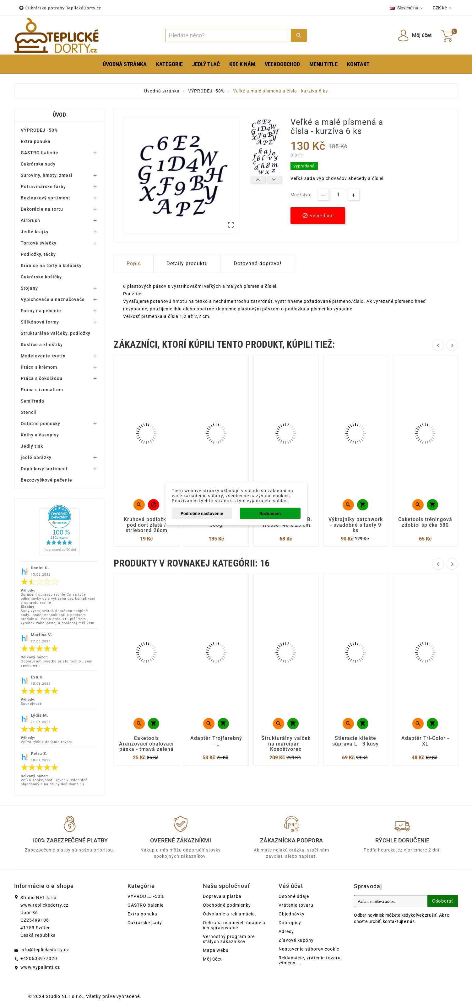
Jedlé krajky (35, 231)
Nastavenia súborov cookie (309, 949)
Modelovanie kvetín (43, 355)
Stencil (29, 412)
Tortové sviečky (39, 242)
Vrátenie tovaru (296, 905)
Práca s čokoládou (41, 378)
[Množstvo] (338, 194)
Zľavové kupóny (296, 940)
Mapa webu (216, 950)
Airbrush (30, 220)
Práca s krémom (39, 367)
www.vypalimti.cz (40, 967)
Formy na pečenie (41, 310)
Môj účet (212, 959)
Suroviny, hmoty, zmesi (47, 175)
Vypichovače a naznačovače (53, 299)
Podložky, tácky (38, 254)
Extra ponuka (36, 141)
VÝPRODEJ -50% (39, 130)
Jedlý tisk (32, 446)
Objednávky (292, 913)
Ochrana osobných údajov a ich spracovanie (234, 925)
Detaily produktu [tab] (187, 263)
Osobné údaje (294, 896)
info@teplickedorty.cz (44, 949)
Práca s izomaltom (42, 389)
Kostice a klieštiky (42, 344)
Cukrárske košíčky (41, 276)
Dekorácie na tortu (42, 209)
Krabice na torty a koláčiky (51, 265)
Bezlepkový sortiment (45, 197)
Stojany (29, 288)
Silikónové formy (40, 321)
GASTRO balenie (39, 152)
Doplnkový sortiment (44, 468)
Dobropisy (290, 922)
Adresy (286, 931)
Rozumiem (270, 513)
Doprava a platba (222, 896)
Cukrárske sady (38, 163)
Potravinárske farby (43, 186)
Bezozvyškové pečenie (46, 479)
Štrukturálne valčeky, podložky (55, 333)
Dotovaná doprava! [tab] (257, 263)
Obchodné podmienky (227, 905)
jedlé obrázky (36, 457)
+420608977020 (38, 958)
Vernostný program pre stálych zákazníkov (229, 939)
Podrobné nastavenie (202, 513)
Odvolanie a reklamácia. (230, 913)
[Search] (228, 35)
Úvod (59, 114)
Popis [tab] (134, 263)
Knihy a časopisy (40, 434)
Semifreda (32, 400)
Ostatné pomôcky (40, 423)
